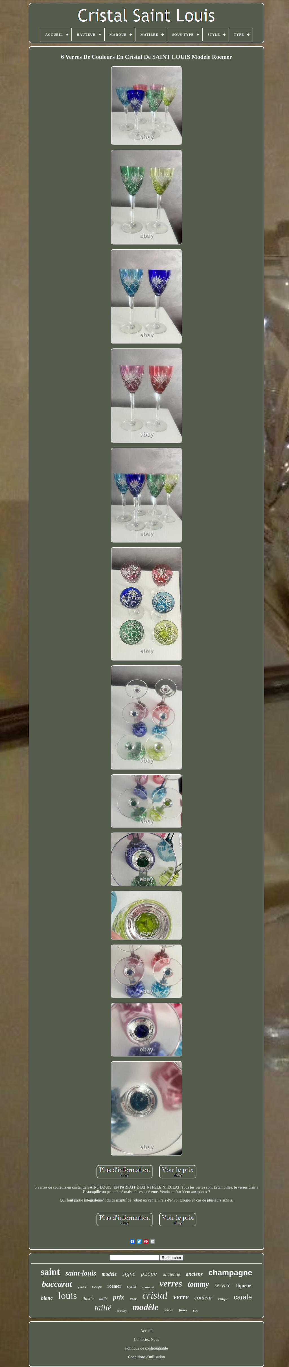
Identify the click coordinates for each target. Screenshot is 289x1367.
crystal (131, 1286)
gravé (82, 1286)
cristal (154, 1295)
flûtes (183, 1310)
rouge (97, 1286)
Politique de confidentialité (146, 1348)
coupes (168, 1310)
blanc (46, 1298)
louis (67, 1295)
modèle (145, 1307)
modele (109, 1274)
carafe (243, 1297)
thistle (88, 1298)
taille (103, 1299)
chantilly (122, 1310)
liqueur (243, 1285)
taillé (103, 1307)
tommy (198, 1284)
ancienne (171, 1274)
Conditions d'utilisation (146, 1357)
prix (118, 1297)
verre (181, 1297)
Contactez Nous (146, 1339)
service (222, 1285)
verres (170, 1283)
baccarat (57, 1283)
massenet (148, 1287)
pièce (149, 1274)
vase (133, 1299)
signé (128, 1273)
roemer (114, 1286)
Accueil (146, 1331)
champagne (230, 1272)
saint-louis (80, 1273)
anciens (194, 1274)
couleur (203, 1297)
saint (50, 1272)
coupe (223, 1298)
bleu (196, 1310)
